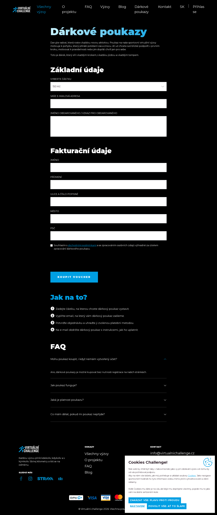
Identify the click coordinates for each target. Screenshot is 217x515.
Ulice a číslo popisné (64, 194)
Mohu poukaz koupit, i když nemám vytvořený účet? (84, 359)
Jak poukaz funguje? (64, 385)
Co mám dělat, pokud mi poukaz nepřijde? (78, 414)
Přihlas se (198, 9)
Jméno (54, 160)
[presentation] (71, 262)
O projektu (69, 9)
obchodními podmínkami (82, 245)
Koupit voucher (74, 277)
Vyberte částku (60, 79)
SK (182, 7)
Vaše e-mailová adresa (65, 96)
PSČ (52, 228)
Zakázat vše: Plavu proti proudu (154, 500)
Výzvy (105, 7)
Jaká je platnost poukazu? (67, 399)
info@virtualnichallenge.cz (172, 453)
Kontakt (164, 7)
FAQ (88, 7)
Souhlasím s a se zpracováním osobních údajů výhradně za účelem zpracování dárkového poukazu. (106, 247)
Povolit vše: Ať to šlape (166, 506)
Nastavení (137, 506)
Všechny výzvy (44, 9)
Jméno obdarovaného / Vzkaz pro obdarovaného (83, 113)
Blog (122, 7)
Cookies (192, 475)
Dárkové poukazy (142, 9)
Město (54, 211)
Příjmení (56, 177)
